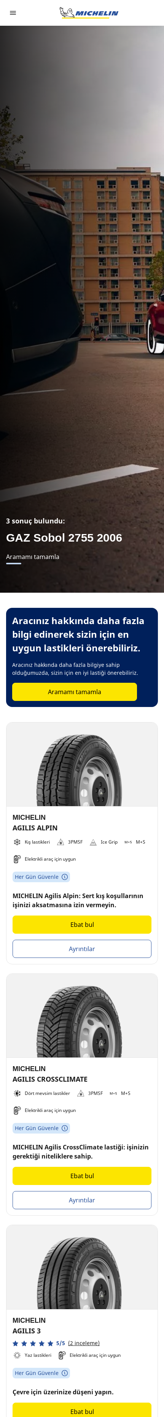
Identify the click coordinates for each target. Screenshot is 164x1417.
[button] (56, 1343)
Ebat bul (82, 924)
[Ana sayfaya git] (89, 13)
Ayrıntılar (82, 949)
